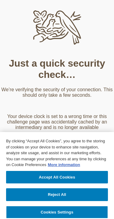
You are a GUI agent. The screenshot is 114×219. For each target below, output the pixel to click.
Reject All (57, 195)
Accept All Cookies (57, 178)
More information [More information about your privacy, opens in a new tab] (64, 165)
